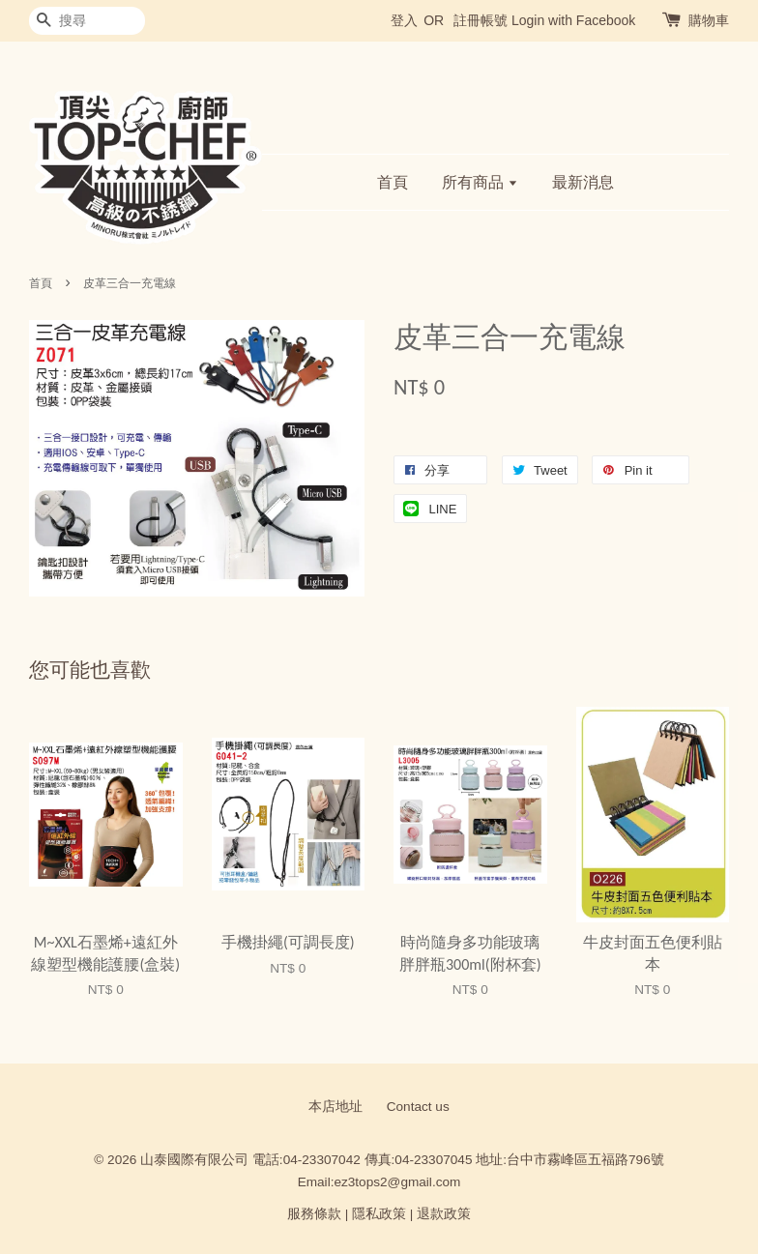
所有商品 (480, 182)
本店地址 (335, 1106)
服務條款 (314, 1214)
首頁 (392, 182)
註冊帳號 (480, 20)
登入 (404, 20)
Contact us (418, 1106)
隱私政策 (379, 1214)
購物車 (708, 20)
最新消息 (583, 182)
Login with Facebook (573, 20)
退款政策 (444, 1214)
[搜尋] (87, 21)
